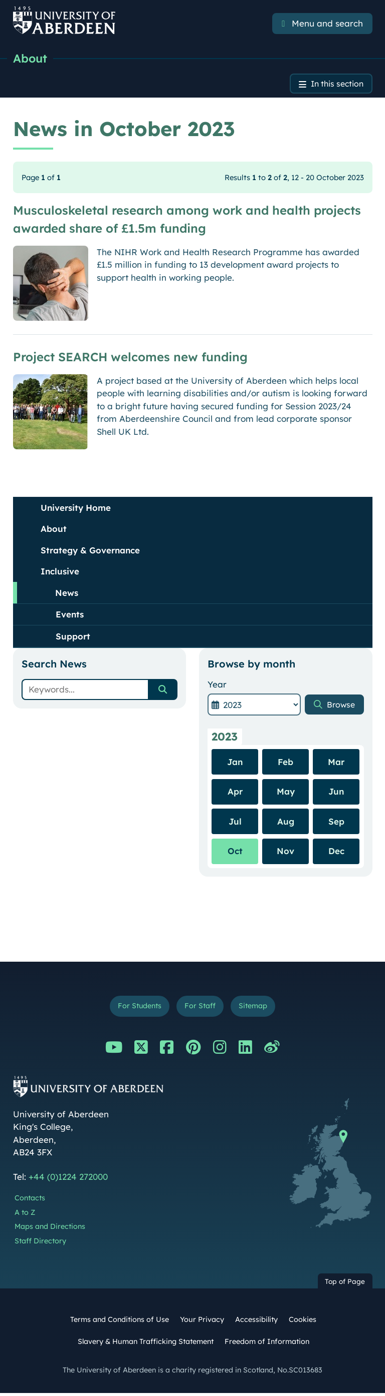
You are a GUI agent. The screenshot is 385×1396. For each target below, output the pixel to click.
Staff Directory (40, 1243)
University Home (76, 509)
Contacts (30, 1200)
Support (73, 637)
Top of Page (345, 1284)
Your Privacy (202, 1322)
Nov (285, 852)
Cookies (302, 1322)
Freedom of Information (267, 1343)
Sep (336, 823)
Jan (235, 763)
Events (70, 615)
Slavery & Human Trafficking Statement (146, 1343)
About (31, 58)
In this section (334, 85)
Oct (235, 852)
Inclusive (60, 572)
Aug (285, 823)
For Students (136, 1008)
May (286, 793)
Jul (235, 823)
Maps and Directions (50, 1229)
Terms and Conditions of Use (119, 1322)
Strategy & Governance (90, 551)
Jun (336, 793)
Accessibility (256, 1322)
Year (217, 685)
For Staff (200, 1008)
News (66, 594)
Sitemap (256, 1008)
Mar (336, 763)
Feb (285, 763)
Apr (235, 793)
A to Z (25, 1214)
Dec (336, 852)
